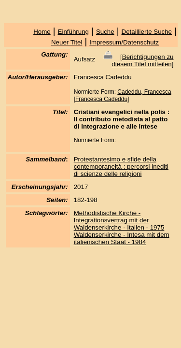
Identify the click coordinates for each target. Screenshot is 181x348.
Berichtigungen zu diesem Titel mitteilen (142, 60)
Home (42, 31)
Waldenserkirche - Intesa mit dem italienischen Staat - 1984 (121, 238)
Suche (105, 31)
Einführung (73, 31)
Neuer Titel (66, 42)
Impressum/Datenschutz (124, 42)
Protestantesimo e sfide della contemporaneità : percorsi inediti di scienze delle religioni (121, 166)
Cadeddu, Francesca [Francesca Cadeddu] (122, 95)
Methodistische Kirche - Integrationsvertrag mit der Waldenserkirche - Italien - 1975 (119, 220)
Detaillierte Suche (147, 31)
